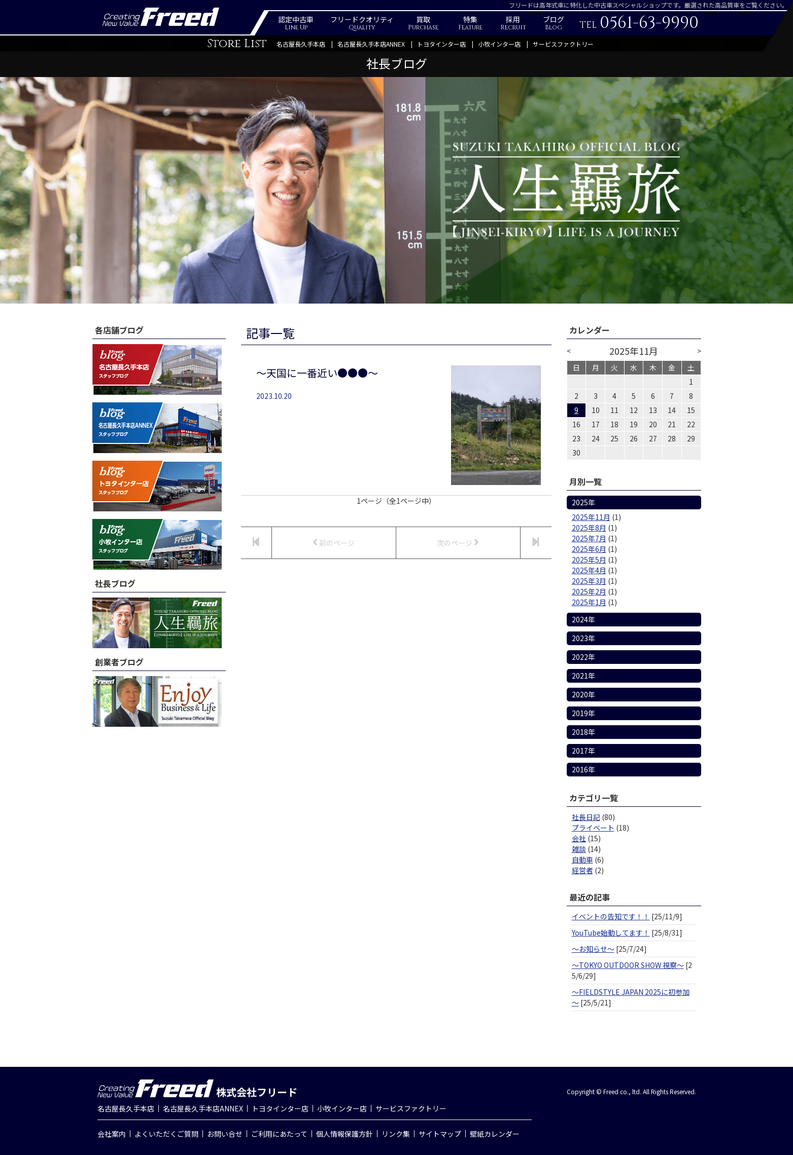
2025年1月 (589, 602)
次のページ (458, 542)
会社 (579, 838)
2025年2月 (589, 591)
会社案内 (111, 1134)
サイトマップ (440, 1134)
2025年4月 (589, 570)
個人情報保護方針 (344, 1134)
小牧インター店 (499, 44)
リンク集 (396, 1134)
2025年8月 (589, 528)
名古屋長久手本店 (301, 44)
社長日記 (586, 817)
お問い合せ (225, 1134)
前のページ (334, 542)
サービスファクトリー (563, 44)
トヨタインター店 (441, 44)
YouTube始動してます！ (611, 932)
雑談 (579, 849)
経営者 (582, 870)
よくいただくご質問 (166, 1134)
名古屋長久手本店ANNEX (371, 44)
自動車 (582, 859)
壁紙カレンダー (495, 1134)
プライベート (593, 828)
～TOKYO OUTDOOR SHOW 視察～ (628, 965)
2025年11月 (591, 517)
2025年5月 (589, 559)
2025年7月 (589, 538)
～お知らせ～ (593, 949)
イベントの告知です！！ (611, 916)
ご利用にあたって (279, 1134)
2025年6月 (589, 549)
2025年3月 (589, 581)
